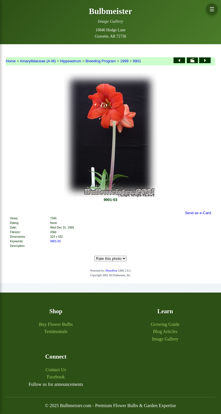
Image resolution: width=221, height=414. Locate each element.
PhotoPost (111, 270)
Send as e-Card (198, 213)
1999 (124, 61)
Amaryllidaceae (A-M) (38, 61)
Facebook (56, 376)
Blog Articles (165, 331)
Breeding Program (100, 61)
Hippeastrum (70, 61)
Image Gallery (165, 338)
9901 (137, 61)
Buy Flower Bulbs (56, 324)
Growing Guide (165, 324)
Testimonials (56, 331)
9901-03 (55, 241)
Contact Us (55, 369)
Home (11, 61)
